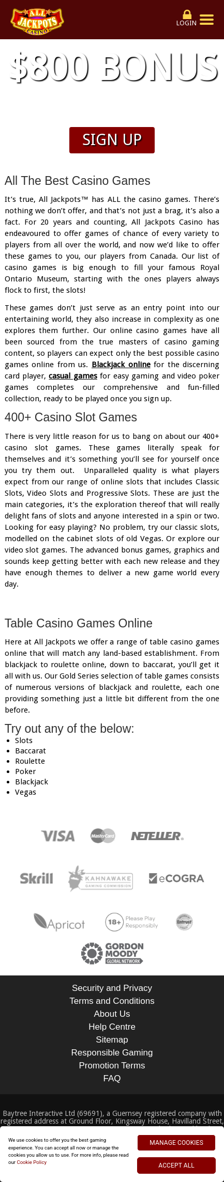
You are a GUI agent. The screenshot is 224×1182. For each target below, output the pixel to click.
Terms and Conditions (111, 1001)
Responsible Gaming (112, 1053)
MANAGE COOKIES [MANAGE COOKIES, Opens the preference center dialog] (176, 1142)
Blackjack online (121, 364)
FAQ (112, 1078)
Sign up (112, 140)
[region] (112, 1154)
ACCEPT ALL (176, 1165)
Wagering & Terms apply (112, 114)
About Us (112, 1014)
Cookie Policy (32, 1162)
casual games (73, 376)
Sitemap (112, 1040)
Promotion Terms (112, 1065)
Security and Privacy (112, 988)
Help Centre (112, 1027)
